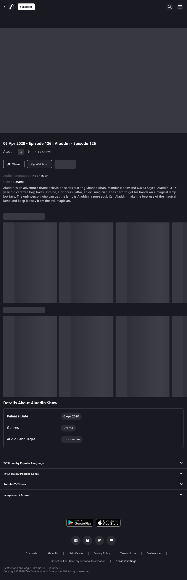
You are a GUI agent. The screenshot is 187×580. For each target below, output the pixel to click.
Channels (31, 553)
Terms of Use (128, 553)
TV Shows (44, 152)
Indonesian (40, 176)
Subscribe (26, 7)
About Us (52, 553)
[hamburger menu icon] (180, 6)
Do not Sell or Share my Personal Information (78, 561)
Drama (19, 182)
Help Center (76, 553)
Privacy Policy (102, 553)
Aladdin (9, 151)
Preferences (154, 553)
